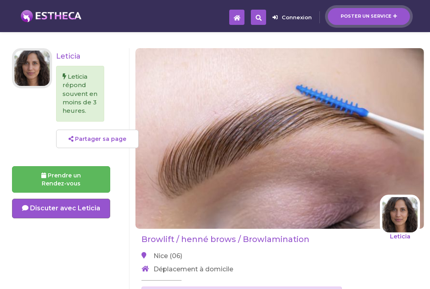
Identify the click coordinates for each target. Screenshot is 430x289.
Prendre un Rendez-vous (61, 179)
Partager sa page (97, 138)
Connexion (292, 17)
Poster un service (369, 16)
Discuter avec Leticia (61, 208)
